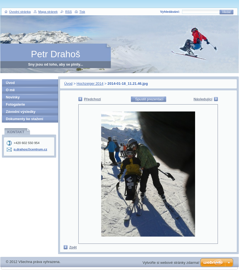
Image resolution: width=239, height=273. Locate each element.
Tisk (82, 11)
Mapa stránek (48, 11)
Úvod (68, 83)
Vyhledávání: (170, 11)
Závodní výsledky (21, 112)
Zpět (73, 247)
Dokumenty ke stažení (24, 119)
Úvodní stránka (20, 11)
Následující (202, 99)
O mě (10, 90)
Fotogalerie (15, 104)
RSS (68, 11)
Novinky (13, 97)
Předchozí (92, 99)
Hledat (226, 12)
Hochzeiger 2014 (89, 83)
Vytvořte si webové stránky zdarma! (171, 262)
